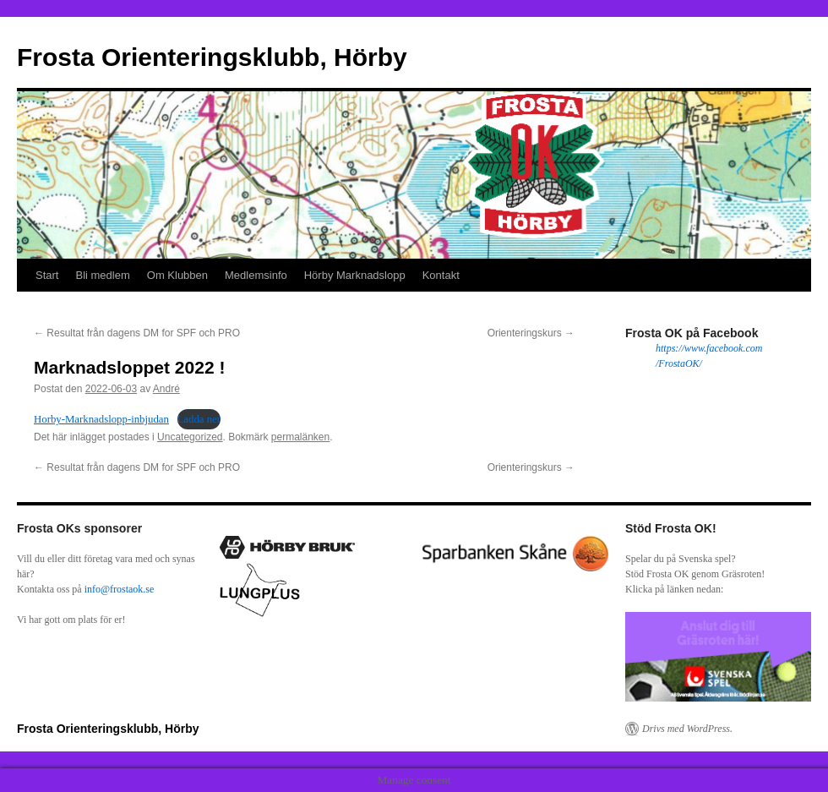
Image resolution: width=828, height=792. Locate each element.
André (166, 389)
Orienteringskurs (531, 333)
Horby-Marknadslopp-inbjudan (101, 419)
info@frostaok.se (119, 589)
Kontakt (441, 275)
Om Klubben (177, 275)
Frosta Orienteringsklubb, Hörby (212, 57)
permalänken (300, 437)
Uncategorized (189, 437)
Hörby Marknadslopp (355, 275)
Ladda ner (199, 419)
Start (46, 275)
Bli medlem (102, 275)
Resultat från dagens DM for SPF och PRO (137, 333)
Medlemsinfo (256, 275)
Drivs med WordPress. (687, 729)
